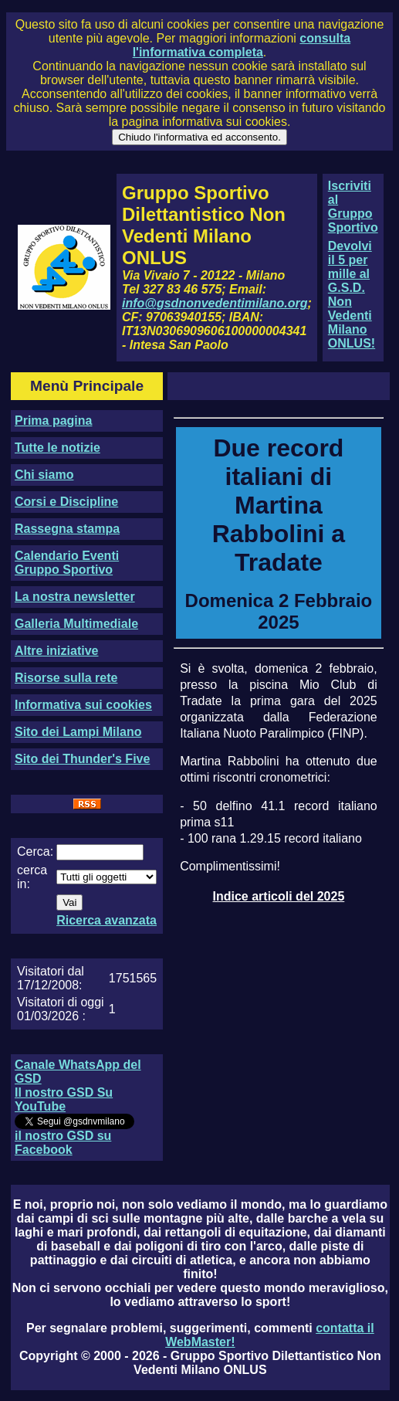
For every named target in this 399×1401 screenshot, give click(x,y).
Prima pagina (53, 420)
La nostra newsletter (75, 596)
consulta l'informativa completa (241, 45)
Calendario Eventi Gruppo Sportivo (67, 562)
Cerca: (35, 851)
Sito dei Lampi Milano (78, 731)
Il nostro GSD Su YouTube (64, 1099)
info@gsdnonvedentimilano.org (214, 303)
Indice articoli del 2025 (279, 896)
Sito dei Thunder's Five (82, 758)
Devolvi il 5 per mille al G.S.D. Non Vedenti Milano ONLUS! (351, 294)
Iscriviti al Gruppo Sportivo (353, 206)
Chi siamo (44, 474)
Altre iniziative (56, 650)
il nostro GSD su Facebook (63, 1142)
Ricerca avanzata (106, 920)
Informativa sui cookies (83, 704)
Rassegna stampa (67, 528)
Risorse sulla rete (66, 677)
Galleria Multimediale (76, 623)
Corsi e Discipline (66, 501)
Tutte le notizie (57, 447)
